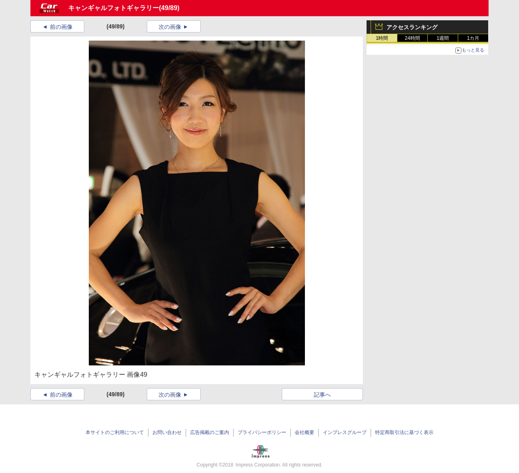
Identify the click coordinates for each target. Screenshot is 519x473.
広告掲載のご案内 (209, 432)
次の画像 (170, 27)
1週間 (443, 38)
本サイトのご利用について (115, 432)
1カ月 (473, 38)
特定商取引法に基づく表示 (404, 432)
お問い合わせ (167, 432)
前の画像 (61, 27)
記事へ (322, 394)
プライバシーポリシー (262, 432)
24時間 (412, 38)
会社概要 (304, 432)
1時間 (382, 38)
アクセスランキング (412, 27)
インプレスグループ (345, 432)
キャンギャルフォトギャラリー (113, 7)
